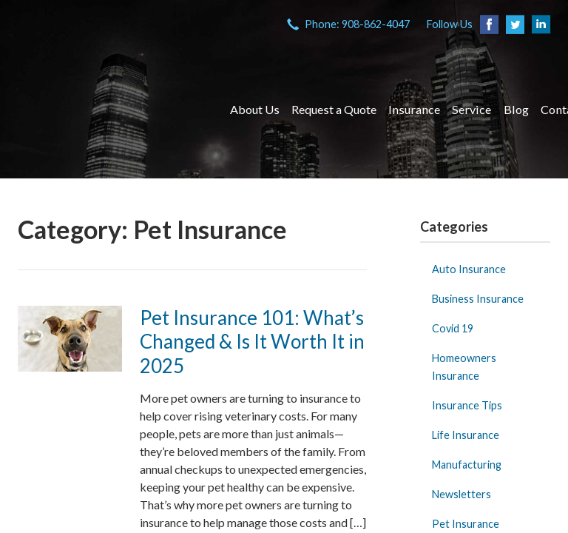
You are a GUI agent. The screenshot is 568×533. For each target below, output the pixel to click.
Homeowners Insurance (464, 367)
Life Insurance (465, 435)
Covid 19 (452, 328)
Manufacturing (466, 464)
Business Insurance (478, 298)
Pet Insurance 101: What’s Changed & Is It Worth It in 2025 (252, 342)
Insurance (414, 109)
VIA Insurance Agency (110, 110)
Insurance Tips (467, 405)
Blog (516, 109)
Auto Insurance (469, 269)
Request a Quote (333, 109)
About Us (255, 109)
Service (471, 109)
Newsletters (461, 494)
